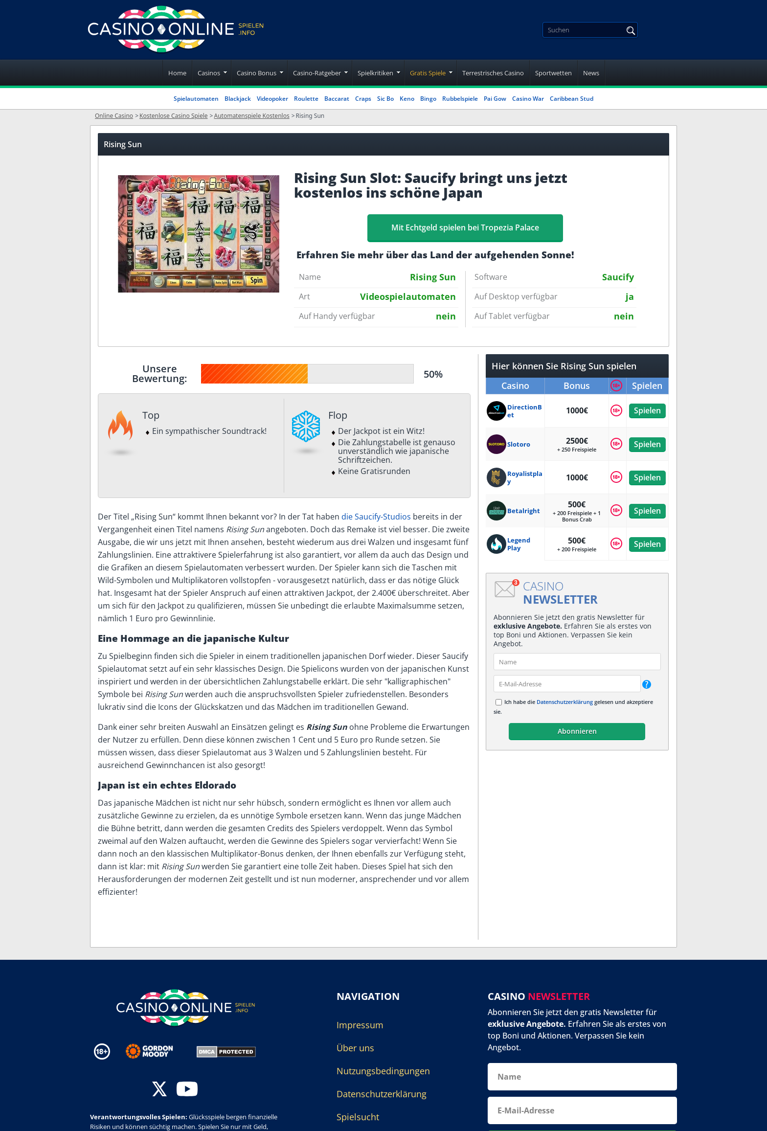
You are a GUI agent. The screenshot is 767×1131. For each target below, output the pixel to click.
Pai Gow (495, 98)
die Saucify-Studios (376, 516)
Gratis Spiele (428, 72)
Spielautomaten (196, 98)
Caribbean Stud (571, 98)
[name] (577, 661)
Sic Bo (385, 98)
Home (177, 72)
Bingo (428, 98)
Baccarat (336, 98)
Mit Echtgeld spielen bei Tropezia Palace (465, 227)
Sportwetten (553, 72)
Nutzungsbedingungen (383, 1071)
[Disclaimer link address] (156, 1051)
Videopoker (272, 98)
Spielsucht (358, 1117)
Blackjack (238, 98)
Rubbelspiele (460, 98)
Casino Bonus (256, 72)
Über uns (355, 1048)
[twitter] (159, 1090)
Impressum (360, 1025)
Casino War (528, 98)
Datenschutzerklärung (565, 701)
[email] (567, 683)
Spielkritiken (375, 72)
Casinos (209, 72)
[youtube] (187, 1090)
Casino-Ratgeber (317, 72)
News (591, 72)
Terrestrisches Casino (493, 72)
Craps (363, 98)
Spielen (647, 410)
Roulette (306, 98)
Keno (407, 98)
